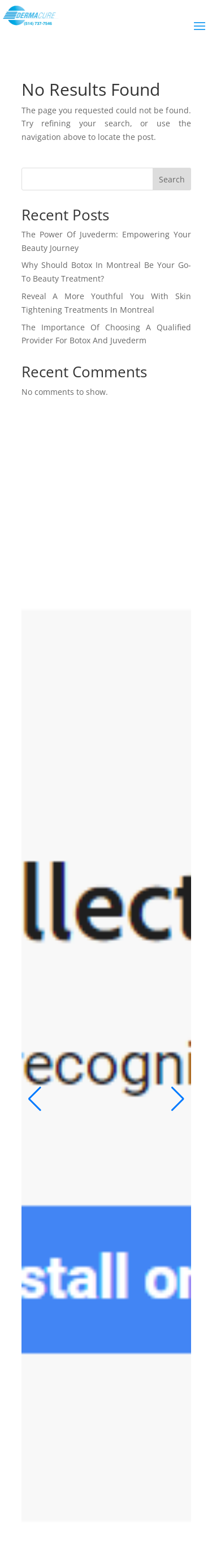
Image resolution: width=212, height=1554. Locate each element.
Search (172, 179)
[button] (34, 1099)
